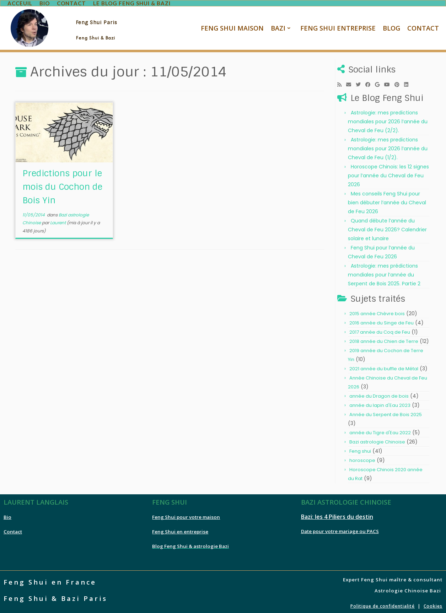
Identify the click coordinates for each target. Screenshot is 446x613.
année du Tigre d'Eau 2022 (380, 429)
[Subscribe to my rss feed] (341, 82)
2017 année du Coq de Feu (379, 329)
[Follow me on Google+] (379, 82)
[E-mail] (351, 82)
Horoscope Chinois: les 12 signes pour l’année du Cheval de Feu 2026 (388, 172)
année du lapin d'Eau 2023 (379, 402)
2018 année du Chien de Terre (383, 338)
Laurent (58, 220)
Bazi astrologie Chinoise (377, 439)
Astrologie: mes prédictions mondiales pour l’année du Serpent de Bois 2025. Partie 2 (384, 271)
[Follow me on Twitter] (360, 82)
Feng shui (360, 448)
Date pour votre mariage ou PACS (340, 528)
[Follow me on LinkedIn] (408, 82)
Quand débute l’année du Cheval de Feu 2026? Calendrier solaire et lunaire (387, 226)
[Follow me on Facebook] (370, 82)
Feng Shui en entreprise (180, 529)
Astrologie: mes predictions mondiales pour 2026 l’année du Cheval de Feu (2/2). (388, 118)
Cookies (433, 603)
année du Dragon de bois (379, 393)
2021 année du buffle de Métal (383, 365)
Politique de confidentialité (382, 603)
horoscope (362, 457)
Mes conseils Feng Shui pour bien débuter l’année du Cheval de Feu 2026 (387, 199)
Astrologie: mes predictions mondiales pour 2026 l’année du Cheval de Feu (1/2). (388, 145)
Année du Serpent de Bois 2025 (385, 411)
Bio (7, 514)
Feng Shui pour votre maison (186, 514)
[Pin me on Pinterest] (399, 82)
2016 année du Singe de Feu (381, 320)
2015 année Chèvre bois (377, 310)
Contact (13, 529)
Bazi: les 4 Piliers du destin (337, 514)
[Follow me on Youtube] (389, 82)
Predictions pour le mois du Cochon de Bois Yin (62, 184)
